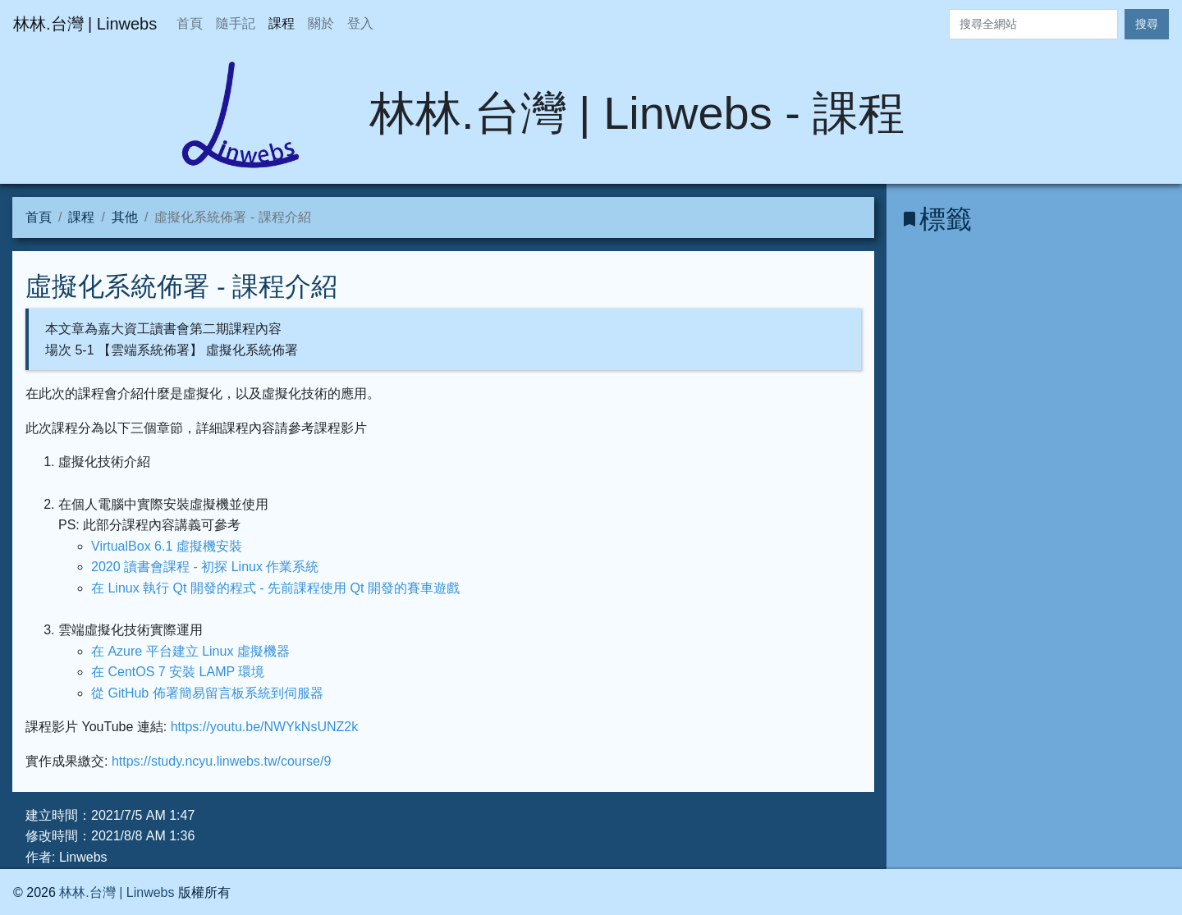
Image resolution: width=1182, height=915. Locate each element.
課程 (281, 23)
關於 (321, 23)
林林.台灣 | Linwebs (116, 892)
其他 (125, 217)
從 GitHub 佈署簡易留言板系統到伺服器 (207, 693)
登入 (360, 23)
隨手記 (235, 23)
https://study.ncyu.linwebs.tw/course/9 (221, 761)
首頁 (189, 23)
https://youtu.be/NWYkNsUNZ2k (265, 727)
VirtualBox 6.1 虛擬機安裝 (166, 546)
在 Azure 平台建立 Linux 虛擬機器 (190, 651)
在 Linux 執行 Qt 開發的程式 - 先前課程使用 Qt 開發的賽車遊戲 (275, 588)
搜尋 (1146, 23)
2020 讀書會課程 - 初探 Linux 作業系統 (204, 567)
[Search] (1033, 24)
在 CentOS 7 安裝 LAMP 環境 (177, 672)
